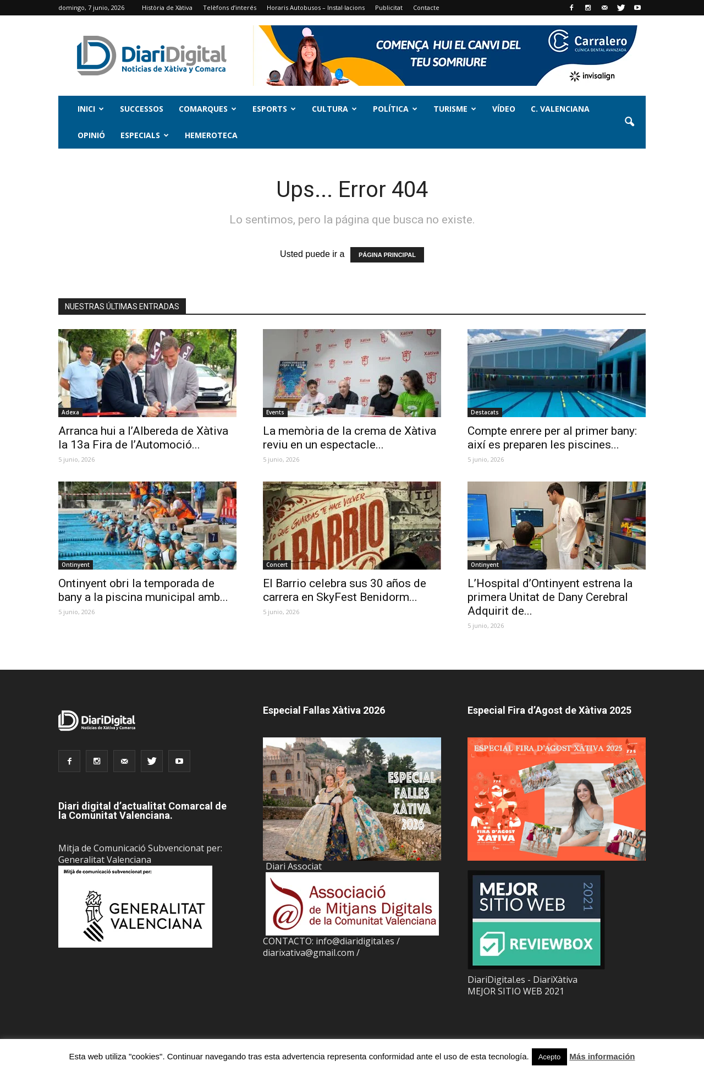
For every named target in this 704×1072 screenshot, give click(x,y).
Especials (144, 135)
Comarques (208, 108)
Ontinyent (76, 564)
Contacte (426, 7)
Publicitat (389, 7)
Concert (277, 564)
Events (275, 412)
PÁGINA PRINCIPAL (387, 254)
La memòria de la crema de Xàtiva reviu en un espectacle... (349, 437)
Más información (602, 1056)
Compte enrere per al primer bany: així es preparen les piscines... (552, 437)
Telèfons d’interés (229, 7)
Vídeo (503, 108)
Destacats (485, 412)
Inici (91, 108)
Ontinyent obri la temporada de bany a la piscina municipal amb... (143, 590)
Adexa (70, 412)
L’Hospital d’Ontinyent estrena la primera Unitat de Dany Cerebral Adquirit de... (550, 597)
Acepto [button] (549, 1057)
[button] (629, 122)
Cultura (334, 108)
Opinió (91, 135)
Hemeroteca (211, 135)
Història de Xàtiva (167, 7)
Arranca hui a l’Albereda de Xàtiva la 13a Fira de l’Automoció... (143, 437)
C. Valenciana (560, 108)
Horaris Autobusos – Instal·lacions (316, 7)
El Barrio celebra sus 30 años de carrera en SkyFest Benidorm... (344, 590)
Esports (274, 108)
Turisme (454, 108)
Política (395, 108)
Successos (141, 108)
